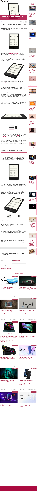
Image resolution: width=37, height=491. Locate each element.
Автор (2, 260)
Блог (29, 1)
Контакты (33, 1)
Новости (17, 1)
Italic (13, 262)
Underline (14, 262)
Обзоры (21, 1)
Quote (17, 262)
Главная (13, 1)
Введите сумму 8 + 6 (4, 265)
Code (18, 262)
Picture (21, 262)
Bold (12, 262)
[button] (21, 116)
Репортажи (25, 1)
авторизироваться (16, 260)
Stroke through (15, 262)
